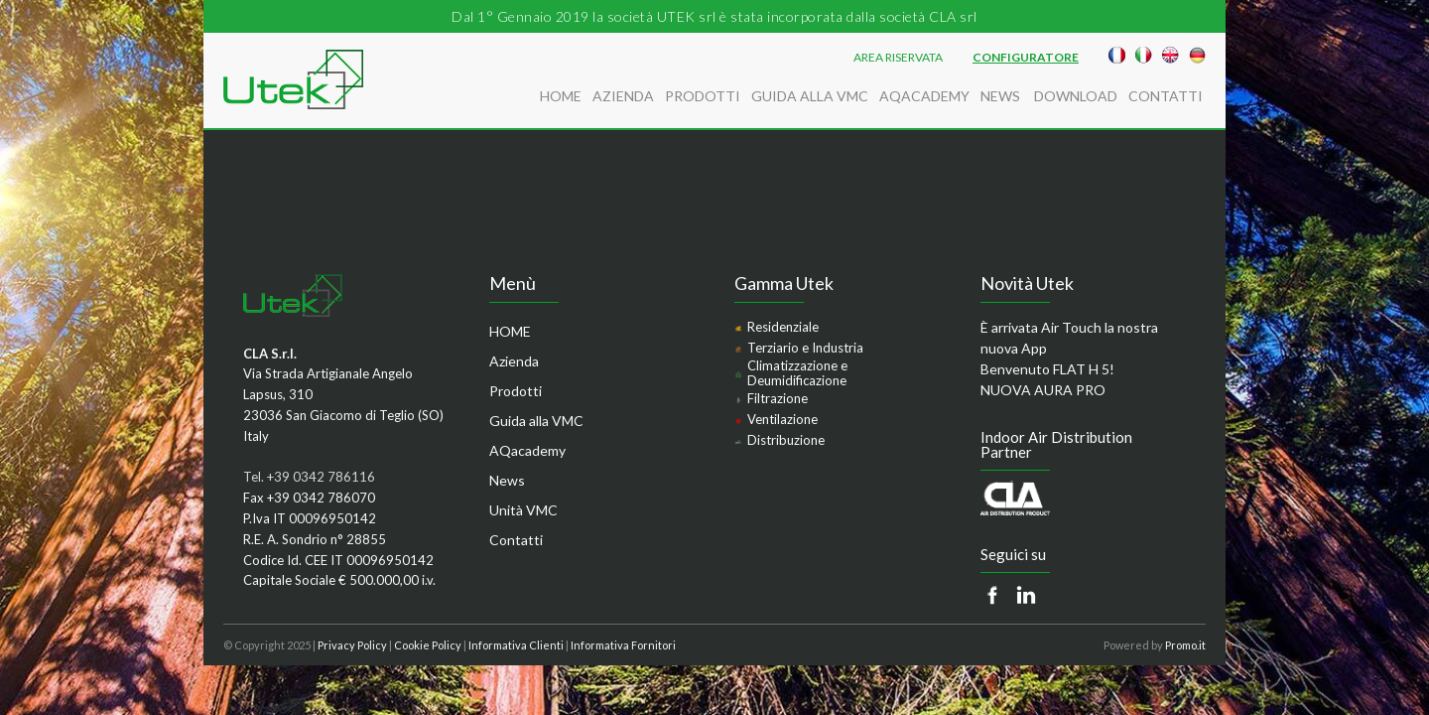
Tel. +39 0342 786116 (309, 477)
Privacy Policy (352, 645)
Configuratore (1026, 58)
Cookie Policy (427, 645)
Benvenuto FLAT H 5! (1047, 368)
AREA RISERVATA (898, 58)
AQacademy (924, 95)
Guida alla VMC (809, 95)
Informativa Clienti (516, 645)
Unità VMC (523, 509)
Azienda (623, 95)
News (1001, 95)
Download (1075, 95)
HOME (561, 95)
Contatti (1165, 95)
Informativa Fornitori (623, 645)
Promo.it (1185, 645)
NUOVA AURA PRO (1042, 389)
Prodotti (702, 95)
